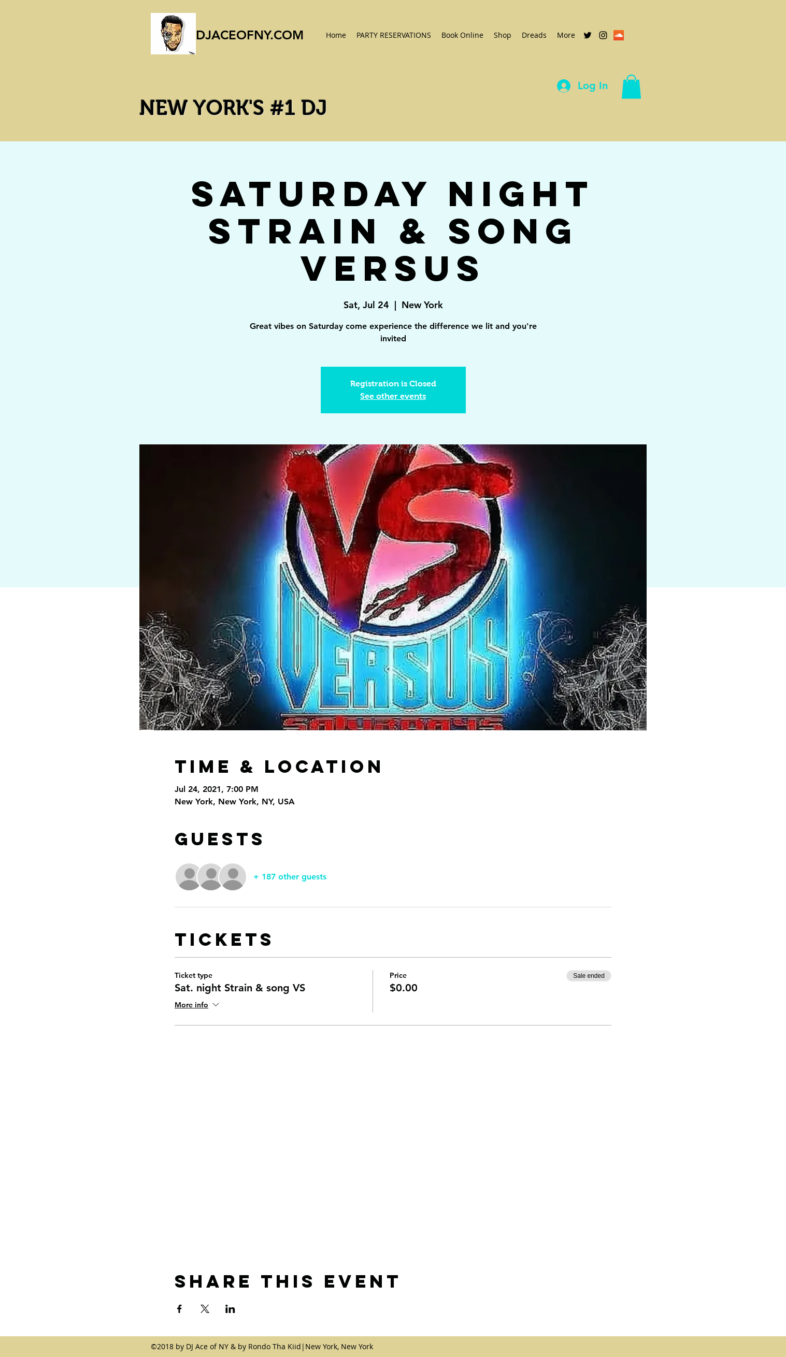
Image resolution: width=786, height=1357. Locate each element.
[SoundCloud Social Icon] (618, 35)
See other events (393, 396)
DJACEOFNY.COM (250, 34)
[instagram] (603, 35)
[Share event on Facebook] (179, 1309)
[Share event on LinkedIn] (230, 1309)
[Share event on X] (205, 1309)
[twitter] (587, 35)
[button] (631, 87)
